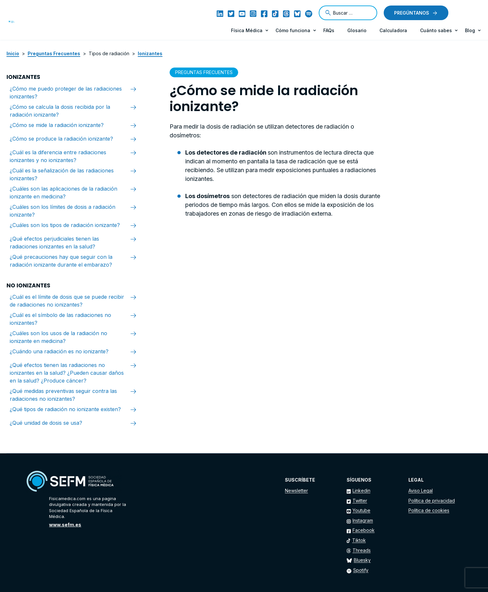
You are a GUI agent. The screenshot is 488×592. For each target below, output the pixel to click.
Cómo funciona (293, 30)
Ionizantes (150, 53)
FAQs (328, 30)
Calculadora (393, 30)
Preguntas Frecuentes (54, 53)
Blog (470, 30)
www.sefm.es (65, 524)
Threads (362, 550)
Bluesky (362, 560)
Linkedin (361, 490)
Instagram (363, 520)
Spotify (360, 570)
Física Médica (247, 30)
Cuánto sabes (436, 30)
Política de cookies (428, 510)
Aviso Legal (420, 490)
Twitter (360, 500)
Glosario (356, 30)
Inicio (12, 53)
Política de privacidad (431, 500)
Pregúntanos (411, 13)
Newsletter (296, 490)
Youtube (361, 510)
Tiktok (359, 540)
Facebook (364, 530)
